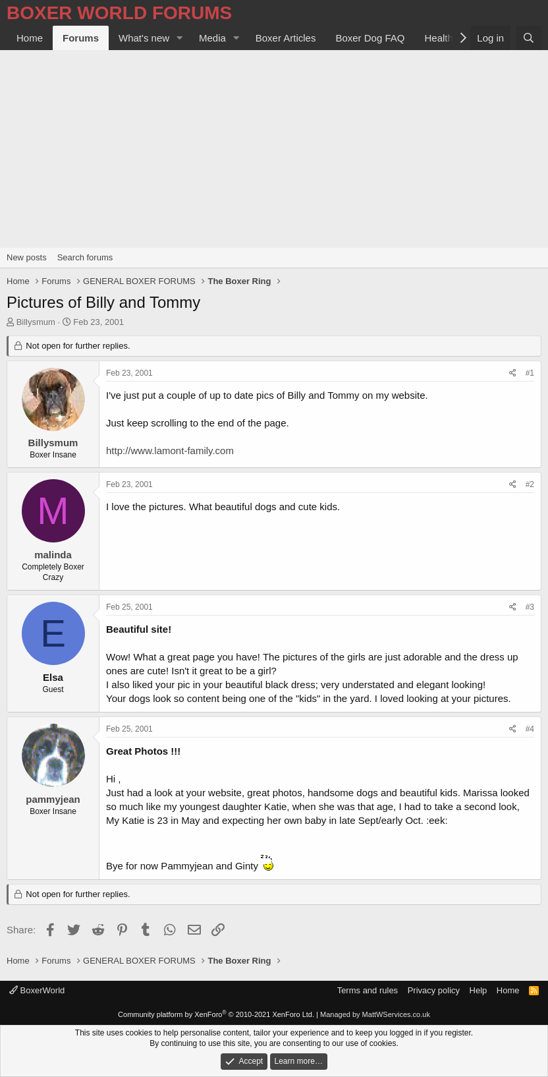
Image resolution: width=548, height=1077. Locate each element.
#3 (530, 607)
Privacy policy (434, 990)
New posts (27, 257)
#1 (530, 373)
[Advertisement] (274, 149)
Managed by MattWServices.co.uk (375, 1014)
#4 (530, 729)
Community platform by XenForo (216, 1014)
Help (478, 990)
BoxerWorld (37, 990)
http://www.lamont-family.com (170, 450)
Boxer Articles (286, 38)
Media (212, 38)
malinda (53, 554)
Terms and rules (367, 990)
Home (29, 38)
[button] (180, 38)
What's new (144, 38)
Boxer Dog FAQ (369, 38)
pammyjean (53, 799)
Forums (81, 38)
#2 (530, 484)
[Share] (513, 373)
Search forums (85, 257)
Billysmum (35, 322)
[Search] (528, 38)
